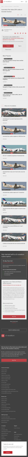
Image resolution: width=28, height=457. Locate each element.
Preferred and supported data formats (8, 418)
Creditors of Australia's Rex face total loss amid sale (14, 243)
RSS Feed (26, 33)
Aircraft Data (3, 382)
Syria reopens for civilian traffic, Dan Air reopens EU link (12, 95)
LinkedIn (15, 33)
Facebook (20, 33)
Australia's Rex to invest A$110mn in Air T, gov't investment (13, 227)
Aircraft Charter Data (5, 387)
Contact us (14, 322)
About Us (3, 428)
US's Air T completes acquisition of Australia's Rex (13, 155)
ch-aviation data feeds (5, 417)
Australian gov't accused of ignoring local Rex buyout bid (12, 119)
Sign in (22, 1)
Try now (8, 45)
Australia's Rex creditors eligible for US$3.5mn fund (14, 136)
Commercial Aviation (8, 6)
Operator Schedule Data (5, 377)
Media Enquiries (4, 435)
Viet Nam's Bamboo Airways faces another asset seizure (13, 61)
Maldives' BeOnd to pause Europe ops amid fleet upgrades (13, 70)
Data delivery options (5, 420)
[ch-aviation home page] (6, 1)
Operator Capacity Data (5, 378)
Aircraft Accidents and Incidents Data (8, 389)
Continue (8, 452)
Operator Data (4, 371)
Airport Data (3, 373)
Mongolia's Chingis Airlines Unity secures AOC (14, 87)
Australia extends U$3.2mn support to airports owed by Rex (14, 209)
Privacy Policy (16, 436)
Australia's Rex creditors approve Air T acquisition (13, 192)
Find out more (8, 49)
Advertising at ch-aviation (6, 431)
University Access (4, 433)
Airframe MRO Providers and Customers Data (9, 391)
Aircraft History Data (5, 409)
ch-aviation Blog (4, 429)
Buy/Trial (14, 316)
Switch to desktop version (14, 330)
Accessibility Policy (17, 439)
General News (16, 6)
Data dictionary (4, 422)
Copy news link (23, 33)
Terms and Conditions (18, 434)
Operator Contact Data (5, 375)
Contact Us (3, 438)
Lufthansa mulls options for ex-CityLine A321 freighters (13, 79)
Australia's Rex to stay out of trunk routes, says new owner (14, 172)
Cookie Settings (17, 428)
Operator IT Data (4, 380)
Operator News (4, 398)
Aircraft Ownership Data (5, 384)
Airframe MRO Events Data (6, 393)
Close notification (25, 443)
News (2, 6)
